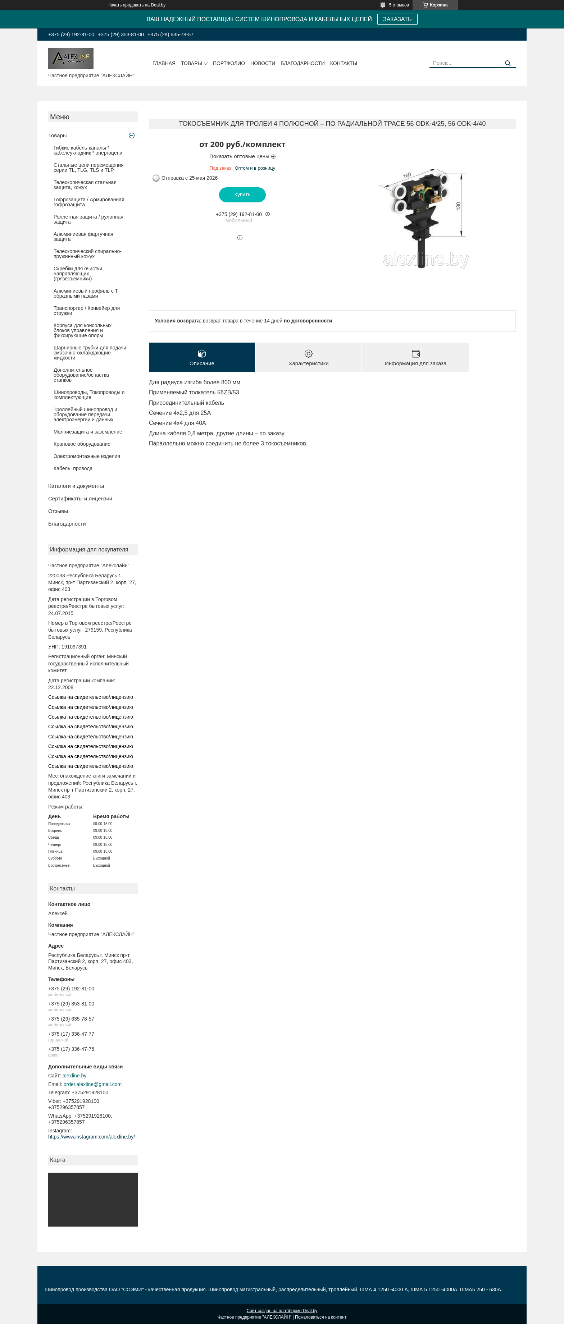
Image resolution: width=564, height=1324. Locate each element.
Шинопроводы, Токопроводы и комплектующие (89, 394)
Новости (262, 63)
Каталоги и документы (76, 486)
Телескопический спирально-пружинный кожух (88, 253)
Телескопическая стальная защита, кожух (85, 184)
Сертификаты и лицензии (80, 498)
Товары (191, 63)
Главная (164, 63)
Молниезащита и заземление (88, 432)
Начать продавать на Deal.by (136, 5)
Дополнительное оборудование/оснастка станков (81, 375)
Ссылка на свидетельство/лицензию (90, 697)
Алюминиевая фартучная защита (83, 236)
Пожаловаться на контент (320, 1317)
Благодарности (303, 63)
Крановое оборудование (82, 444)
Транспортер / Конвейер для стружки (87, 310)
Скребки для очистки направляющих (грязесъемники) (78, 273)
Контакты (344, 63)
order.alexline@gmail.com (93, 1084)
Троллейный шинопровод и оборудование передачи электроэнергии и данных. (85, 414)
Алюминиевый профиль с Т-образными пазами (87, 293)
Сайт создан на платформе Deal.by (282, 1310)
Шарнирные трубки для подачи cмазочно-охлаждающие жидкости (90, 353)
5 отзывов (399, 5)
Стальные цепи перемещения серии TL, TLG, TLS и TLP (89, 167)
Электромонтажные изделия (87, 456)
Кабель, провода (73, 468)
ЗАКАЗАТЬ (397, 19)
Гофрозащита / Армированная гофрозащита (89, 202)
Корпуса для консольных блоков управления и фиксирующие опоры (83, 330)
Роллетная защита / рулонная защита (88, 219)
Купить (242, 194)
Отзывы (58, 511)
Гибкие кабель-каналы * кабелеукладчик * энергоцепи (88, 150)
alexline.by (74, 1075)
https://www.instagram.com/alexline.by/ (91, 1137)
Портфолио (229, 63)
